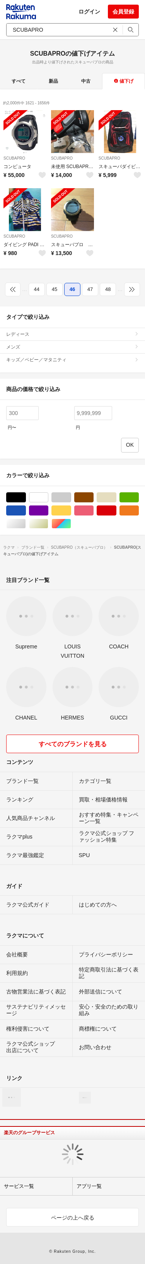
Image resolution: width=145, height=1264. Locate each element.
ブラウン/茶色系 (93, 497)
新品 (53, 81)
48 (108, 289)
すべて (19, 81)
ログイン (89, 12)
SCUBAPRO (14, 158)
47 (90, 289)
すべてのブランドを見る (73, 744)
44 (36, 289)
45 (54, 289)
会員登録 (123, 12)
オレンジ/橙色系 (138, 511)
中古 (85, 81)
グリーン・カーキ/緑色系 (138, 497)
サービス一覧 (19, 1186)
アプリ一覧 (89, 1186)
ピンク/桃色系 (93, 511)
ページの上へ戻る (72, 1218)
